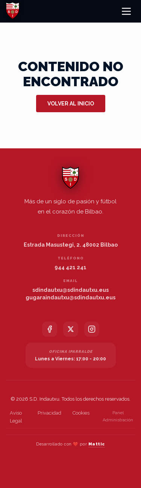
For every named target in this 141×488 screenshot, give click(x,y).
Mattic (96, 444)
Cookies (81, 413)
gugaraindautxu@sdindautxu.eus (70, 297)
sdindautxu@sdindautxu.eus (70, 290)
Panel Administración (118, 416)
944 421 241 (70, 267)
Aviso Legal (16, 417)
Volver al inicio (70, 104)
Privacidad (49, 413)
